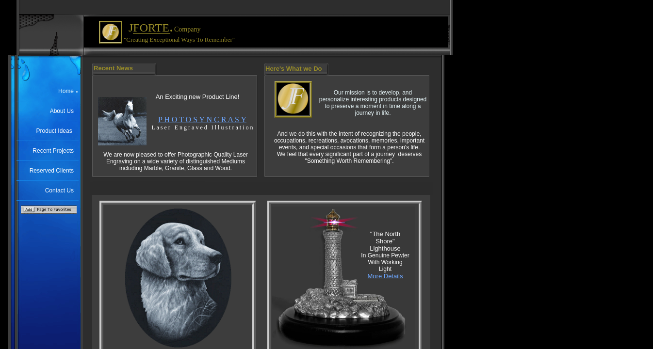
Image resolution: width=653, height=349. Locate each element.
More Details (385, 276)
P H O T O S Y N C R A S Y (202, 119)
